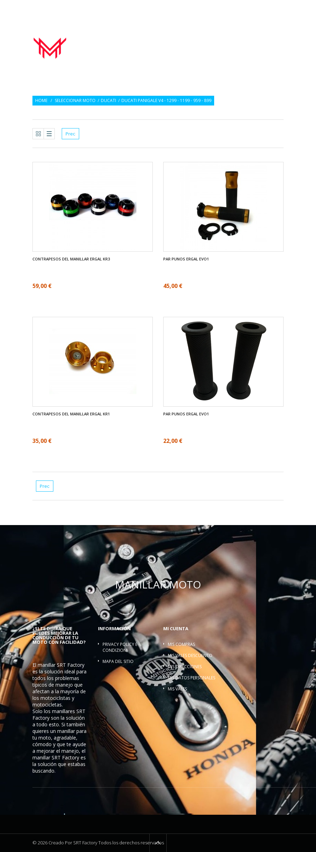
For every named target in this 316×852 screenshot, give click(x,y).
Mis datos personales (191, 678)
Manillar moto (165, 36)
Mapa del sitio (118, 661)
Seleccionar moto (75, 100)
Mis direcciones (185, 667)
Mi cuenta (175, 628)
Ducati (108, 100)
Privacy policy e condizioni (120, 647)
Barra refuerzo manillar (255, 44)
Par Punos (201, 36)
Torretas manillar (197, 44)
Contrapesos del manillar (250, 36)
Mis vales (177, 689)
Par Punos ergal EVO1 (186, 259)
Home (41, 100)
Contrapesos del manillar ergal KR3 (71, 259)
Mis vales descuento (190, 655)
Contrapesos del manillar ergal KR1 (71, 414)
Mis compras (181, 644)
